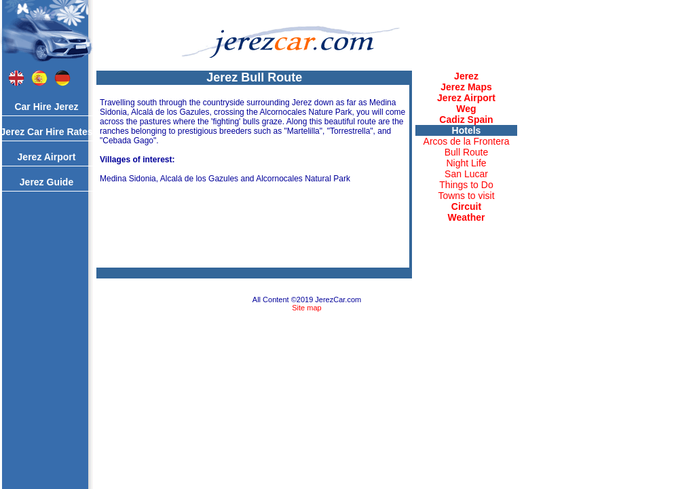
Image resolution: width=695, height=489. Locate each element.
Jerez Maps (465, 87)
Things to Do (466, 184)
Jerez (466, 76)
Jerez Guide (46, 182)
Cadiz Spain (466, 119)
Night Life (466, 163)
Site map (306, 308)
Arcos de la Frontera (467, 141)
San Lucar (466, 173)
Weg (466, 108)
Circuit (466, 206)
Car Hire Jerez (46, 106)
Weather (466, 217)
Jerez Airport (47, 156)
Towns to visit (466, 195)
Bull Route (467, 152)
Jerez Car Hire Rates (46, 131)
